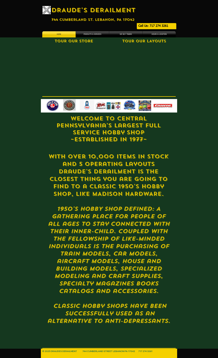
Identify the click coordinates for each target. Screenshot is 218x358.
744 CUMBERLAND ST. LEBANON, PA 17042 (92, 19)
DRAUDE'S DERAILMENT (93, 10)
